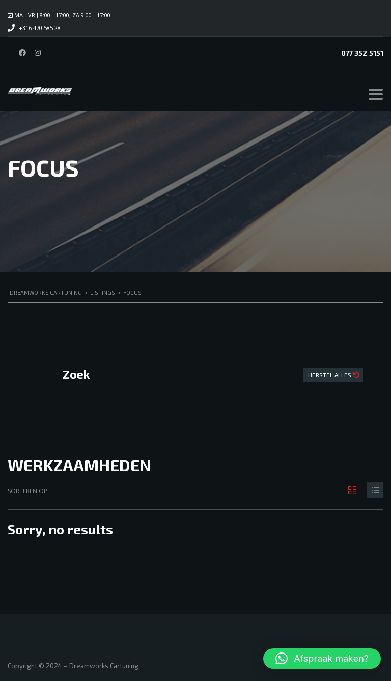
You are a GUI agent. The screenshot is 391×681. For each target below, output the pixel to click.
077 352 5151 (362, 53)
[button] (322, 658)
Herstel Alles (330, 374)
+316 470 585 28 (40, 28)
